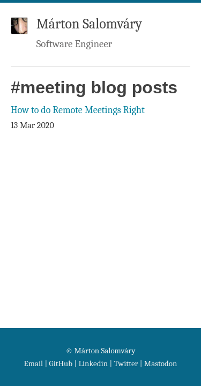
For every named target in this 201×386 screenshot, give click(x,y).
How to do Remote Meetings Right (78, 110)
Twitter (126, 363)
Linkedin (93, 363)
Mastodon (160, 363)
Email (33, 363)
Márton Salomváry (89, 24)
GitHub (61, 363)
